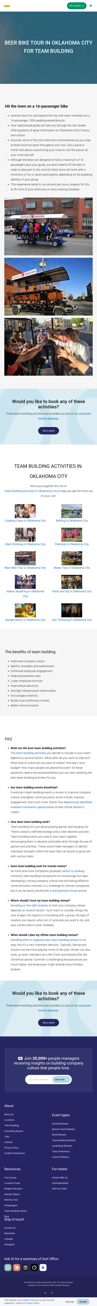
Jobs (6, 1136)
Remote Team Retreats (63, 1129)
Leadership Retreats (62, 1145)
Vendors (8, 1142)
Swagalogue (10, 1205)
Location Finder (12, 1183)
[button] (90, 5)
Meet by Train (11, 1199)
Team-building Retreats (63, 1140)
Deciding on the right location (29, 905)
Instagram (9, 1244)
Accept (83, 1301)
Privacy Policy (32, 1303)
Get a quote (48, 430)
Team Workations (61, 1151)
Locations (9, 1120)
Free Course (10, 1177)
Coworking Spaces (13, 1131)
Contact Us (9, 1227)
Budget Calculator (13, 1188)
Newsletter (9, 1233)
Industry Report (12, 1194)
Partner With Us (60, 1177)
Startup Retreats (60, 1123)
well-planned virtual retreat (69, 890)
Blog (6, 1216)
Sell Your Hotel (59, 1188)
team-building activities (31, 753)
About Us (9, 1114)
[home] (10, 5)
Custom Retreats (60, 1157)
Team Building (11, 1125)
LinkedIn (8, 1239)
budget (21, 915)
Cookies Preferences (14, 1153)
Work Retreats (59, 1134)
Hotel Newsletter (60, 1183)
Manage (70, 1301)
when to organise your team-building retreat (50, 940)
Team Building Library (15, 1211)
